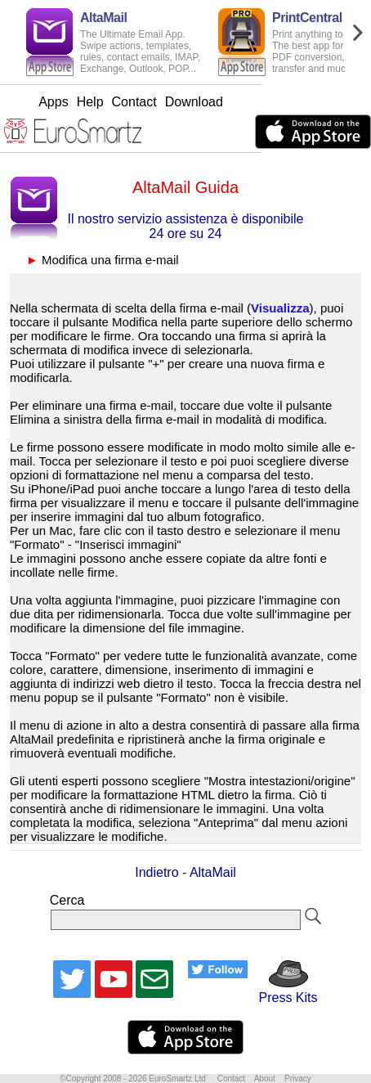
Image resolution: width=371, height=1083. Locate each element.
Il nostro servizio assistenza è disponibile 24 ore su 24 (185, 226)
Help (145, 102)
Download (249, 102)
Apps (108, 102)
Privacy (297, 1078)
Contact (189, 102)
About (264, 1078)
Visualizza (280, 308)
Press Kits (282, 990)
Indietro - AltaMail (185, 872)
